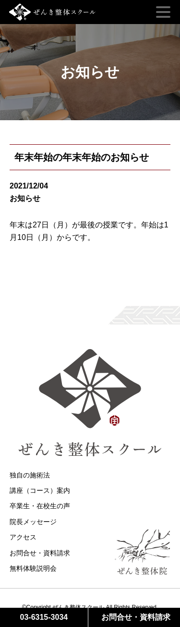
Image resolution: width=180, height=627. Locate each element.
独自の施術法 (30, 475)
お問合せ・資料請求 (40, 553)
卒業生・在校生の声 (40, 506)
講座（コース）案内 (40, 490)
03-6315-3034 (44, 617)
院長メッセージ (33, 522)
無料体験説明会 (33, 568)
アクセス (23, 537)
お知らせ (25, 198)
